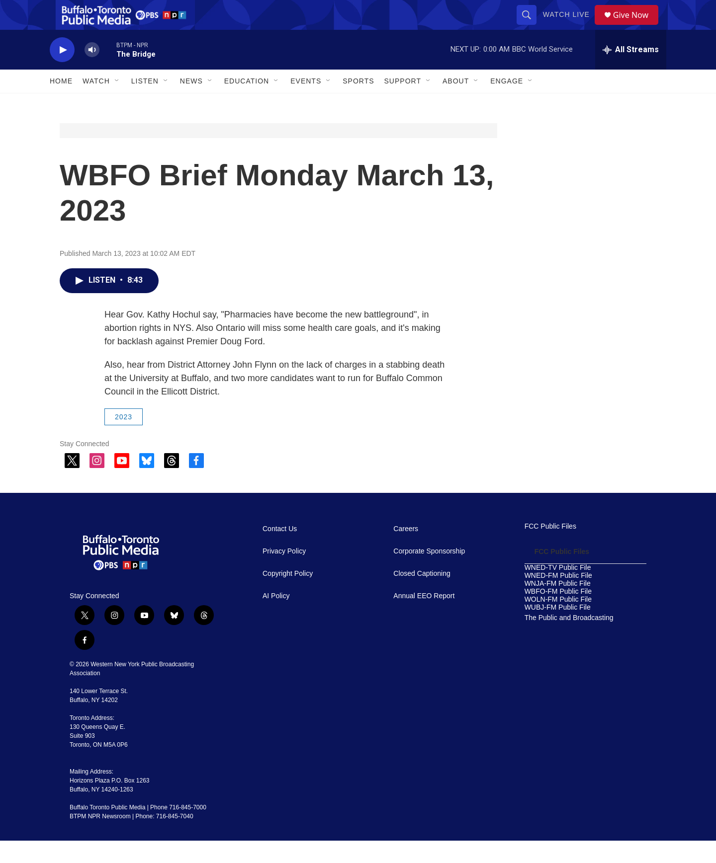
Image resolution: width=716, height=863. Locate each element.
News (191, 103)
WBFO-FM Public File (558, 614)
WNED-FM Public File (558, 598)
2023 (123, 439)
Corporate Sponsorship (429, 573)
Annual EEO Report (423, 618)
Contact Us (280, 551)
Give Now (636, 26)
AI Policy (276, 618)
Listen (145, 103)
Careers (405, 551)
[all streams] (630, 72)
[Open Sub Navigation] (117, 103)
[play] (62, 72)
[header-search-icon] (530, 26)
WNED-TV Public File (558, 590)
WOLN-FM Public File (558, 622)
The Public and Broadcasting (569, 640)
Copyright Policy (288, 596)
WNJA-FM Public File (558, 606)
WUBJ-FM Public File (558, 629)
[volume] (92, 72)
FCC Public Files (550, 548)
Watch (96, 103)
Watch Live (569, 26)
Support (402, 103)
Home (61, 103)
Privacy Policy (284, 573)
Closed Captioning (421, 596)
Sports (358, 103)
